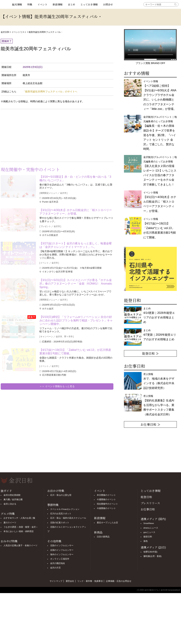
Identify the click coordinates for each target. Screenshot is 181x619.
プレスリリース (150, 503)
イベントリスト (19, 32)
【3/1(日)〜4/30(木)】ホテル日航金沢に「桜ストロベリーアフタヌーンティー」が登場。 (75, 212)
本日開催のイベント (106, 495)
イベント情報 (159, 95)
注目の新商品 (103, 537)
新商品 (98, 532)
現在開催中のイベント (107, 504)
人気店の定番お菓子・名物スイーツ (20, 545)
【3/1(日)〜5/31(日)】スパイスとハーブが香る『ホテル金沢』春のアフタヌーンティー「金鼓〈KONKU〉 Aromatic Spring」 (75, 284)
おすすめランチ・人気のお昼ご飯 (19, 518)
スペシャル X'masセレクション (65, 509)
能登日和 (146, 497)
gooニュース (149, 532)
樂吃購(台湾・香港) (152, 556)
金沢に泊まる (10, 504)
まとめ (71, 4)
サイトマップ (56, 581)
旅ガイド (6, 491)
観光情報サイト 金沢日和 (5, 4)
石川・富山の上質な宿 (60, 495)
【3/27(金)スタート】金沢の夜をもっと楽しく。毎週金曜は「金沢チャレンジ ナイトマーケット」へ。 (75, 245)
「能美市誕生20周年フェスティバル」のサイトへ (50, 91)
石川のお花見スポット (60, 514)
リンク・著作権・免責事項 (90, 581)
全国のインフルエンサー (61, 550)
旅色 (145, 541)
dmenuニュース (150, 528)
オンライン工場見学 (59, 559)
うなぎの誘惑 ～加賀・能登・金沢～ (21, 527)
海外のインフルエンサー (61, 554)
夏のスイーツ (10, 523)
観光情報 (17, 4)
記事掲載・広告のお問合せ (118, 581)
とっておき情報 (89, 4)
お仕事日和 (148, 509)
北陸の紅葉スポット (59, 523)
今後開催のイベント (106, 508)
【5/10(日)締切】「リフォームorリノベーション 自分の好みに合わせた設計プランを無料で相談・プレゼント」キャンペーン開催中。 (76, 320)
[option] (150, 269)
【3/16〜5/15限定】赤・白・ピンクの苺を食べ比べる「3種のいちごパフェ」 (75, 178)
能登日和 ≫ (150, 353)
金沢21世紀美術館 (12, 495)
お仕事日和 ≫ (150, 424)
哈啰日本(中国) (150, 552)
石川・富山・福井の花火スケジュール (68, 518)
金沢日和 (5, 32)
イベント (42, 4)
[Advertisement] (28, 135)
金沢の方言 (55, 568)
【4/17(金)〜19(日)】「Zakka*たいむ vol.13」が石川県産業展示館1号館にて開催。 (75, 351)
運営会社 (70, 581)
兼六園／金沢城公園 (13, 499)
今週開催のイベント (106, 499)
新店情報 (58, 4)
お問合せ (108, 4)
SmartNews (148, 523)
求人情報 (158, 405)
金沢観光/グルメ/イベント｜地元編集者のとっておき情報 (160, 171)
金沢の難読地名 (57, 563)
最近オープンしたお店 (107, 523)
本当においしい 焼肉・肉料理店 (19, 531)
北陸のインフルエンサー (61, 545)
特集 (29, 4)
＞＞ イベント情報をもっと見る (57, 386)
